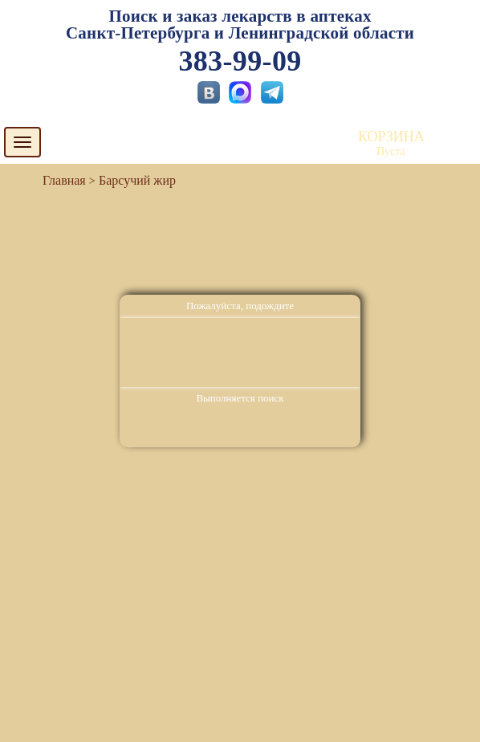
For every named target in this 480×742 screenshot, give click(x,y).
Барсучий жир (137, 180)
